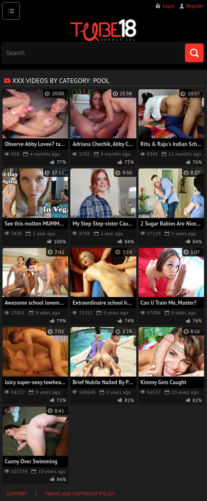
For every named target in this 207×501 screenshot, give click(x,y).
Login (168, 6)
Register (195, 6)
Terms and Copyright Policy (80, 493)
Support (16, 493)
